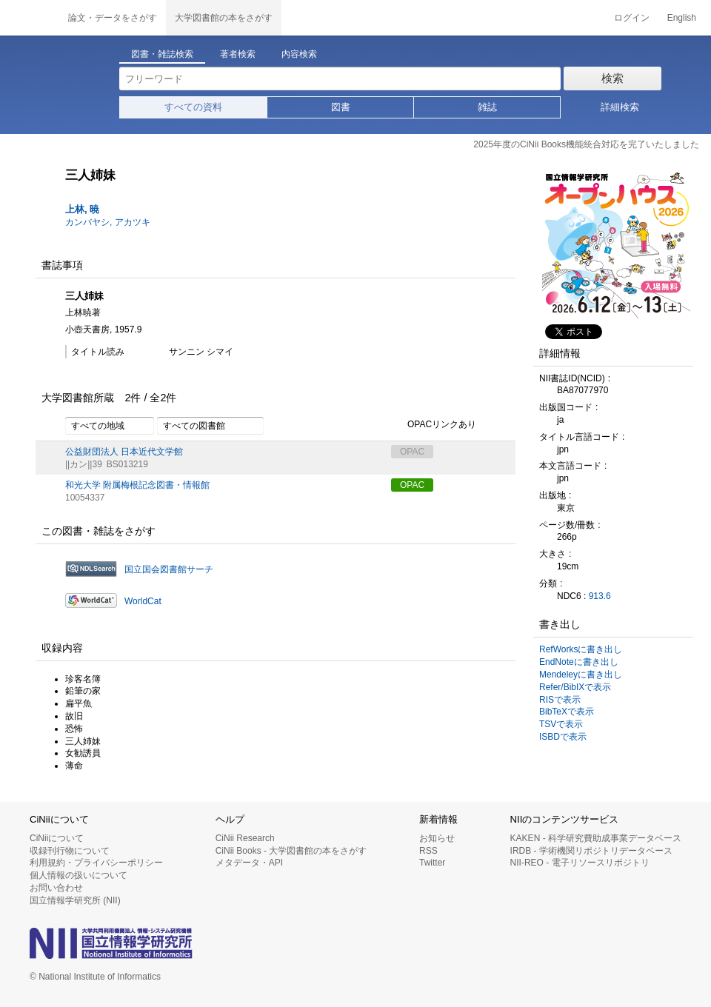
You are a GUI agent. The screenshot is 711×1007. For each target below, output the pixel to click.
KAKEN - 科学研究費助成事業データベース (595, 838)
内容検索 (299, 54)
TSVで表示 (561, 724)
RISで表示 (560, 700)
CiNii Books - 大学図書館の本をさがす (291, 851)
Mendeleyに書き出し (580, 674)
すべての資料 (193, 107)
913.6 (600, 596)
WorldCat (142, 601)
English (681, 18)
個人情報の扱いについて (78, 875)
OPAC (412, 485)
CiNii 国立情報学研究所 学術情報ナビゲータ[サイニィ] (29, 18)
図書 (340, 107)
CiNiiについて (57, 838)
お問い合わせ (56, 888)
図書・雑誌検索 (162, 54)
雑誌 (487, 107)
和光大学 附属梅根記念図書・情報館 (137, 485)
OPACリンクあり (433, 425)
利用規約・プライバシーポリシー (96, 862)
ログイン (632, 18)
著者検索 (238, 54)
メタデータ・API (249, 862)
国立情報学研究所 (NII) (75, 900)
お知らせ (437, 838)
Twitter (432, 862)
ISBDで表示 (563, 737)
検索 (612, 78)
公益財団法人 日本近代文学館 (124, 451)
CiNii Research (245, 838)
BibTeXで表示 (566, 711)
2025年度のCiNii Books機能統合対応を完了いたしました (586, 144)
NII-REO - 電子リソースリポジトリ (580, 862)
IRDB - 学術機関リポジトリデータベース (591, 851)
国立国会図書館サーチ (168, 569)
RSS (428, 851)
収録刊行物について (70, 851)
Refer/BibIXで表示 (575, 687)
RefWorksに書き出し (580, 649)
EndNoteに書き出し (578, 662)
